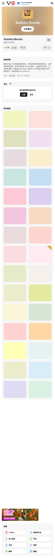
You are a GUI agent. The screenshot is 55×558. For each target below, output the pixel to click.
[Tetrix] (40, 292)
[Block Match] (15, 138)
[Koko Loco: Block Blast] (15, 273)
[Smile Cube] (40, 196)
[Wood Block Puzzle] (15, 254)
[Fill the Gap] (15, 331)
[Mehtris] (15, 235)
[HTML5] (15, 532)
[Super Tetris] (15, 292)
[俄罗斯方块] (39, 532)
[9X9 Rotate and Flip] (15, 177)
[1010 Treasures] (15, 389)
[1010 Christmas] (40, 370)
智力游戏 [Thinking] (12, 75)
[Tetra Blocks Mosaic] (15, 215)
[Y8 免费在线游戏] (11, 3)
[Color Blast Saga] (40, 312)
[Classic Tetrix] (40, 350)
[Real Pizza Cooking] (15, 157)
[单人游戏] (15, 538)
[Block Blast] (15, 196)
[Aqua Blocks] (40, 138)
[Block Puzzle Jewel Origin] (15, 350)
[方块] (15, 545)
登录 (31, 95)
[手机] (39, 538)
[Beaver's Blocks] (40, 389)
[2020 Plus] (40, 177)
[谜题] (39, 551)
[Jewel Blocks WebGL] (40, 273)
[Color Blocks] (40, 119)
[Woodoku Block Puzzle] (40, 215)
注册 (23, 95)
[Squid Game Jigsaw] (40, 157)
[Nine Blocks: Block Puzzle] (15, 370)
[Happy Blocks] (40, 254)
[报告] (47, 47)
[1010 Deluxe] (40, 331)
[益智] (39, 545)
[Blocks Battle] (15, 312)
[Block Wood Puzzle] (15, 119)
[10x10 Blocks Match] (40, 235)
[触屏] (15, 551)
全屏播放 (27, 29)
